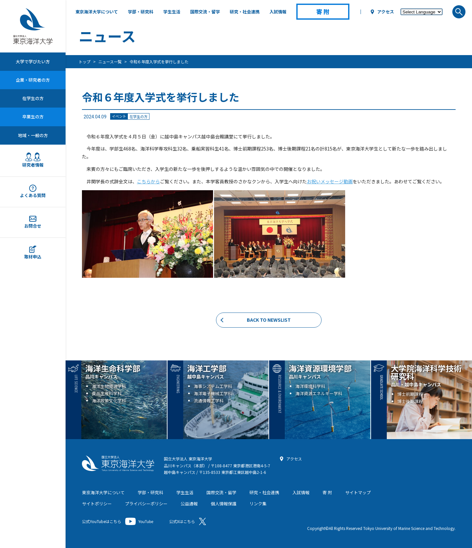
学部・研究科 (140, 12)
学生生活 (171, 12)
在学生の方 (33, 98)
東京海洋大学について (96, 12)
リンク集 (257, 503)
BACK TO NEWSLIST (269, 319)
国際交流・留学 (205, 12)
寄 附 (327, 492)
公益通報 (189, 503)
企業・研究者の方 (33, 80)
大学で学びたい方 (33, 61)
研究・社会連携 (245, 12)
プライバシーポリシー (146, 503)
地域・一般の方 (33, 135)
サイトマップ (358, 492)
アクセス (385, 12)
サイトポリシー (97, 503)
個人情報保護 (223, 503)
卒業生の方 (33, 116)
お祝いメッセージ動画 (330, 181)
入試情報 (277, 12)
